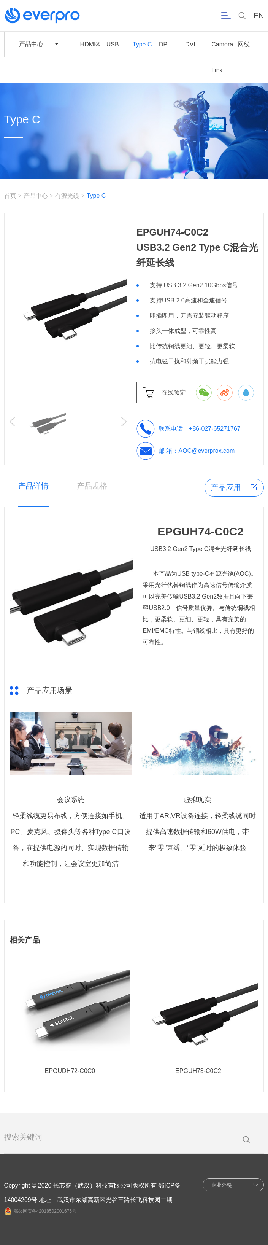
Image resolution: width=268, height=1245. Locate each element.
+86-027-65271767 (215, 428)
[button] (124, 421)
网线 (244, 44)
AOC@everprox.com (207, 450)
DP (163, 44)
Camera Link (222, 57)
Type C (142, 44)
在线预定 (174, 392)
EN (259, 16)
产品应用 (226, 487)
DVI (190, 44)
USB (112, 44)
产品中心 (36, 196)
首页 (10, 196)
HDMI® (90, 44)
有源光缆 (67, 196)
